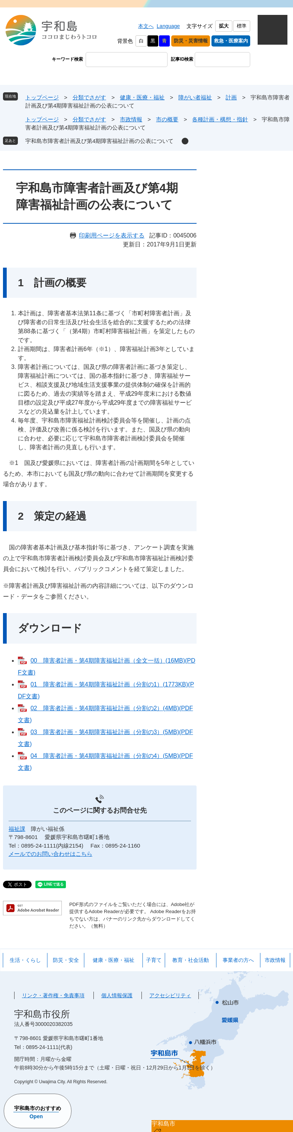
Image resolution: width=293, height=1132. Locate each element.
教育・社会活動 (190, 960)
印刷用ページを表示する (111, 235)
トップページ (42, 97)
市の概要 (167, 119)
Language (168, 26)
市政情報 (131, 119)
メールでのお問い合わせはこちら (50, 854)
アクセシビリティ (170, 995)
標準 (241, 26)
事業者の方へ (238, 960)
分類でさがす (89, 97)
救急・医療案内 (231, 41)
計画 (231, 97)
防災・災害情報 (191, 41)
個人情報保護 (117, 995)
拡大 (224, 26)
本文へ (146, 26)
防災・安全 (66, 960)
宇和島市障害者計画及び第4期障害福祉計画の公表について (99, 141)
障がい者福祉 (195, 97)
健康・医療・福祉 (142, 97)
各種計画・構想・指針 (220, 119)
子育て (154, 960)
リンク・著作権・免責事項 (53, 995)
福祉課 (17, 829)
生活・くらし (25, 960)
